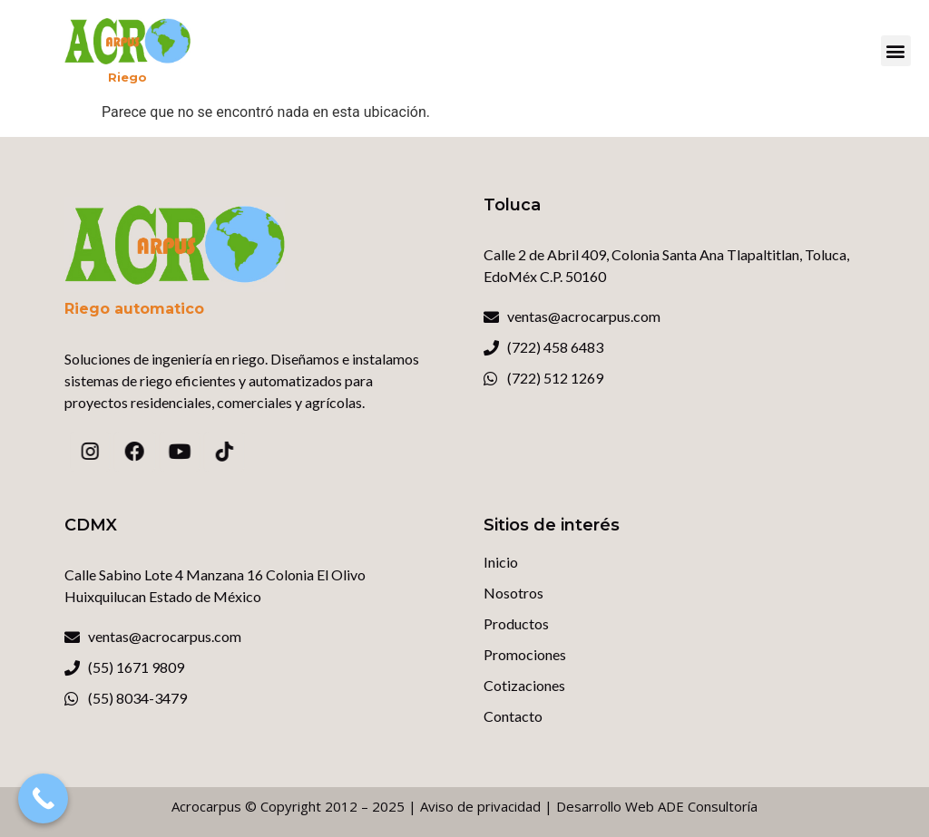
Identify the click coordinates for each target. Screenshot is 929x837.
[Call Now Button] (43, 798)
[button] (896, 50)
